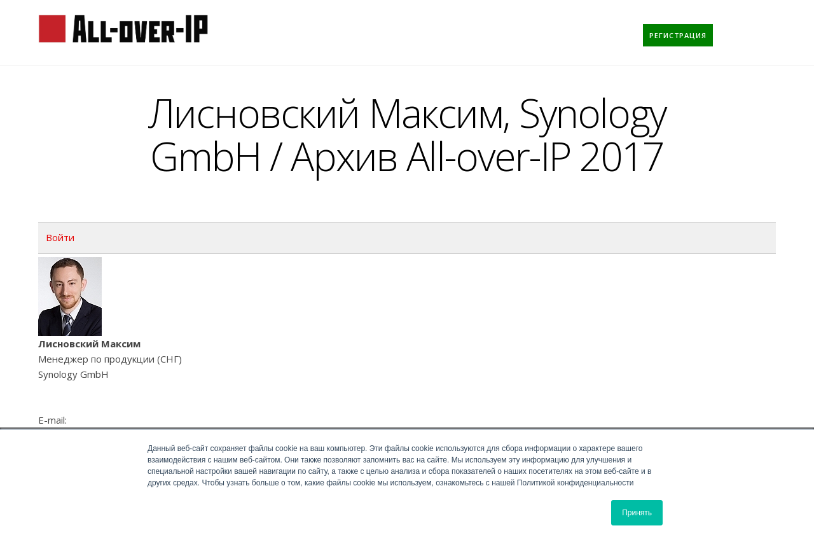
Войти (60, 237)
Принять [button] (637, 512)
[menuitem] (678, 35)
